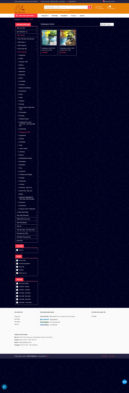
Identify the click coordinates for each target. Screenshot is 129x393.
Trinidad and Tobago (25, 174)
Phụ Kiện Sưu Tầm (22, 233)
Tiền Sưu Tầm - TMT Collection (29, 345)
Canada (21, 104)
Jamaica (22, 152)
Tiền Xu (19, 226)
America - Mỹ (23, 62)
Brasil (21, 78)
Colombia (22, 81)
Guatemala (22, 129)
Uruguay (22, 178)
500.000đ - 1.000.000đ (23, 302)
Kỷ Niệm (20, 270)
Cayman (21, 101)
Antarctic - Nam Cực (25, 187)
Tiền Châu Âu (22, 45)
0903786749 (72, 1)
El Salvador (22, 112)
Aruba (21, 58)
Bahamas (22, 71)
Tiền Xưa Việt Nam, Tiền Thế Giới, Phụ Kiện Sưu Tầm (57, 10)
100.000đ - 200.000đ (23, 293)
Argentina (22, 55)
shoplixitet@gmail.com (25, 342)
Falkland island (24, 119)
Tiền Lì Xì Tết (21, 28)
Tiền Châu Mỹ (22, 52)
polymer (20, 250)
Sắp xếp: (103, 24)
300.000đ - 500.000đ (23, 299)
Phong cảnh (21, 260)
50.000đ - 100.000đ (23, 290)
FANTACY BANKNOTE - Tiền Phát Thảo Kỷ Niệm (26, 198)
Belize (21, 194)
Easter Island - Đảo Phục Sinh (27, 108)
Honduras (22, 142)
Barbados (22, 68)
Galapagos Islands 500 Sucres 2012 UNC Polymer (48, 50)
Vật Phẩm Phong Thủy (24, 237)
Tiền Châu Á (22, 42)
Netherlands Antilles (25, 158)
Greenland (22, 135)
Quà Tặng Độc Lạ (22, 32)
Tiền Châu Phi (22, 49)
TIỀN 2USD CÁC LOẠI (23, 219)
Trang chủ (17, 316)
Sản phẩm (17, 322)
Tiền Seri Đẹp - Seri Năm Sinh (26, 230)
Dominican (22, 205)
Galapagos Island (24, 132)
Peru (20, 168)
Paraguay (22, 165)
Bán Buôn (20, 240)
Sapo (47, 356)
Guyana (21, 139)
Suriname (22, 171)
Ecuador (21, 115)
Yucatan (21, 184)
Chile (21, 97)
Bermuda (22, 75)
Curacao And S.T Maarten (27, 209)
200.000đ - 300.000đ (23, 296)
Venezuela (22, 181)
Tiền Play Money (22, 222)
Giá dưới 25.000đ (22, 283)
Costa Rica (22, 91)
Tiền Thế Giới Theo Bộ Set (26, 39)
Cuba (21, 94)
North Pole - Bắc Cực (25, 191)
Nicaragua (22, 161)
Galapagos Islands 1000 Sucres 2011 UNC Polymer (67, 50)
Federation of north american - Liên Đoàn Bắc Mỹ (27, 124)
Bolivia (21, 65)
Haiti (20, 145)
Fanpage (94, 316)
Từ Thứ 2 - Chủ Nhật (59, 1)
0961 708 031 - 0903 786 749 (28, 340)
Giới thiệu (17, 319)
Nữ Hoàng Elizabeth (23, 263)
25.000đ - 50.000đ (22, 286)
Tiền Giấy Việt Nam (23, 215)
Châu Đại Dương (23, 212)
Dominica (22, 202)
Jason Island (23, 148)
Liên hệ (16, 324)
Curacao (22, 84)
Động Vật (20, 266)
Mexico (21, 155)
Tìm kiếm (112, 356)
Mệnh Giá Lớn (21, 273)
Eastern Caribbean (25, 88)
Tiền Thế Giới (21, 35)
